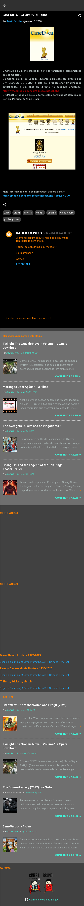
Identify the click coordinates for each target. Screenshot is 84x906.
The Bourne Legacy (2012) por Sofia (27, 787)
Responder (23, 264)
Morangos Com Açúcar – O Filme (25, 387)
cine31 (40, 212)
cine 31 (28, 212)
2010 (7, 212)
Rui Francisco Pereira (29, 232)
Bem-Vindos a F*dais (17, 826)
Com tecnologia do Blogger (42, 899)
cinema (52, 212)
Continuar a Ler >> (68, 376)
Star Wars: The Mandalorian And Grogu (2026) (35, 705)
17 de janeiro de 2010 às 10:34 (57, 233)
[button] (79, 15)
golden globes (12, 219)
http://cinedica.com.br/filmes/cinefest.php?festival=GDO (36, 195)
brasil (17, 212)
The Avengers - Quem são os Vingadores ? (32, 426)
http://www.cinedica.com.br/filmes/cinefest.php (31, 90)
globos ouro (67, 212)
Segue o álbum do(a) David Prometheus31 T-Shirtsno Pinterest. (34, 661)
